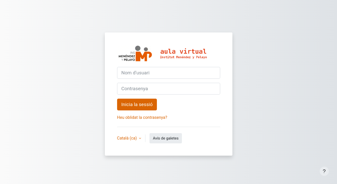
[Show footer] (324, 171)
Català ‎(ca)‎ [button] (127, 138)
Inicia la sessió (137, 104)
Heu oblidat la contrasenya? (142, 117)
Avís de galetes (166, 138)
